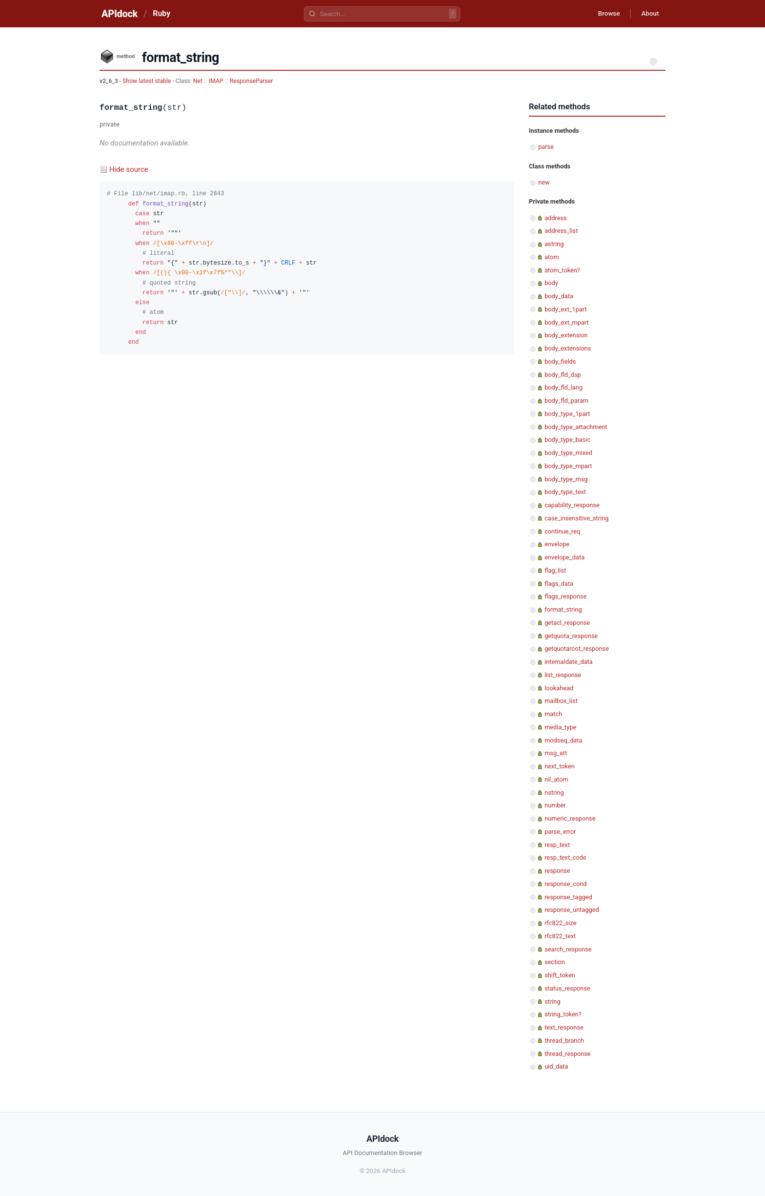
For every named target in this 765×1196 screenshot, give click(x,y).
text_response (564, 1027)
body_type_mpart (568, 466)
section (554, 962)
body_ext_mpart (566, 322)
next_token (559, 766)
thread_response (567, 1053)
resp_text (557, 844)
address (555, 218)
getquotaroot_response (576, 648)
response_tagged (568, 897)
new (543, 182)
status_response (567, 988)
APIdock (119, 14)
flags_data (558, 583)
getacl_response (567, 622)
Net (197, 81)
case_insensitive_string (576, 518)
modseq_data (563, 740)
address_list (561, 230)
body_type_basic (567, 439)
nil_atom (556, 779)
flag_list (555, 570)
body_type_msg (565, 479)
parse (546, 146)
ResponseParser (251, 81)
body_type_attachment (575, 427)
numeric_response (569, 818)
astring (554, 243)
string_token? (563, 1014)
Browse (604, 14)
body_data (558, 296)
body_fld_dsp (562, 374)
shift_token (559, 975)
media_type (560, 727)
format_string (563, 609)
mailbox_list (561, 700)
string (552, 1001)
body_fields (560, 361)
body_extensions (567, 348)
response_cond (565, 883)
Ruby (161, 13)
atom (551, 257)
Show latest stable (147, 81)
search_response (567, 949)
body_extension (565, 335)
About (648, 14)
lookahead (558, 688)
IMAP (216, 81)
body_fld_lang (563, 387)
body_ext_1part (565, 309)
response (557, 870)
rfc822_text (560, 936)
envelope (556, 544)
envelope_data (564, 557)
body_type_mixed (568, 452)
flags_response (565, 596)
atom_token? (562, 270)
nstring (554, 792)
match (553, 714)
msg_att (555, 753)
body (551, 283)
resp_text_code (565, 857)
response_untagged (571, 909)
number (555, 805)
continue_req (562, 531)
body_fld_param (566, 400)
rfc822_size (560, 923)
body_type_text (565, 491)
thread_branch (564, 1040)
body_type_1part (567, 413)
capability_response (571, 505)
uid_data (556, 1066)
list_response (562, 675)
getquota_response (571, 635)
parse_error (560, 831)
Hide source (128, 169)
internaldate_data (568, 661)
